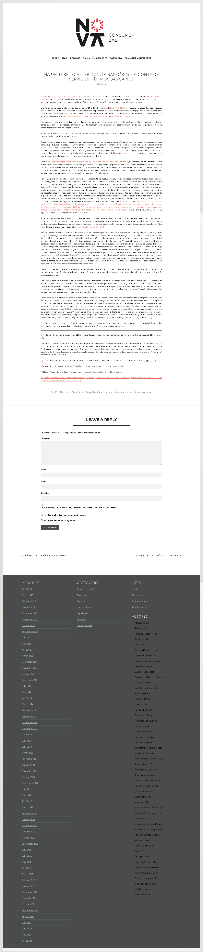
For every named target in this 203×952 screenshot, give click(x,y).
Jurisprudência (84, 605)
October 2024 (28, 672)
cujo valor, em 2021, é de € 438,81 (88, 227)
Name (44, 465)
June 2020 (27, 926)
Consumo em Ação (86, 587)
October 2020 (28, 902)
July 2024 (26, 684)
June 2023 (27, 744)
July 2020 (26, 920)
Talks (86, 58)
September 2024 (30, 678)
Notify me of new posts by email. (59, 518)
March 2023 (27, 750)
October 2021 (28, 835)
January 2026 (28, 605)
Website (45, 490)
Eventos (81, 599)
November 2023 (30, 726)
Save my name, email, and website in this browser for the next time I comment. (79, 505)
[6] (151, 317)
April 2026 (27, 587)
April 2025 (27, 647)
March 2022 (27, 805)
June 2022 (27, 787)
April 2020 (27, 938)
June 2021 (27, 854)
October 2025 (28, 623)
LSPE (128, 142)
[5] (88, 312)
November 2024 (30, 666)
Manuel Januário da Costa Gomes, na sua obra (70, 96)
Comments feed (140, 599)
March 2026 (27, 593)
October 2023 (28, 732)
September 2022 (30, 781)
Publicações (99, 58)
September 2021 (30, 841)
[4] (96, 292)
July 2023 (26, 738)
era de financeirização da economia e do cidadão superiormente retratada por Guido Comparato (87, 162)
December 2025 (29, 611)
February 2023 (29, 757)
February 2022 (29, 811)
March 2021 (27, 872)
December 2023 (29, 720)
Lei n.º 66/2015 (117, 108)
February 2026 (29, 599)
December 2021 (29, 823)
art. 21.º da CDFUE (128, 153)
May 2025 (26, 641)
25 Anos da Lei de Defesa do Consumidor (154, 553)
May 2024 (26, 690)
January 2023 (28, 763)
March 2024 (27, 702)
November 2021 (30, 829)
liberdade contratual (103, 392)
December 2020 (29, 890)
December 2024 (29, 660)
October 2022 (28, 775)
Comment (46, 438)
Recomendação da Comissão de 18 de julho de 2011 (86, 116)
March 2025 (27, 653)
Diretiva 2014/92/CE (121, 116)
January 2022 (28, 817)
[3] (51, 238)
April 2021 (27, 866)
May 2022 (26, 793)
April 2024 (27, 696)
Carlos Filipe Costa (74, 392)
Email (44, 478)
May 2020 (26, 932)
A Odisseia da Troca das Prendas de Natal (49, 553)
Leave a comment (143, 392)
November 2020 (30, 896)
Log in (135, 587)
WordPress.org (139, 605)
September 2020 (30, 908)
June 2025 (27, 635)
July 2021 (26, 847)
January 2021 (28, 884)
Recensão (81, 617)
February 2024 (29, 708)
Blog (64, 58)
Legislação (82, 611)
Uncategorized (84, 623)
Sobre (55, 58)
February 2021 (29, 878)
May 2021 (26, 860)
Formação (116, 58)
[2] (69, 190)
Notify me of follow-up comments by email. (65, 512)
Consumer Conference (138, 58)
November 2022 (30, 769)
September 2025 (30, 629)
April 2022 (27, 799)
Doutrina (101, 84)
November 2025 (30, 617)
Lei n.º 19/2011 (152, 99)
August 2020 (28, 914)
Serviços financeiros (123, 392)
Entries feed (138, 593)
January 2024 (28, 714)
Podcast (75, 58)
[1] (50, 182)
